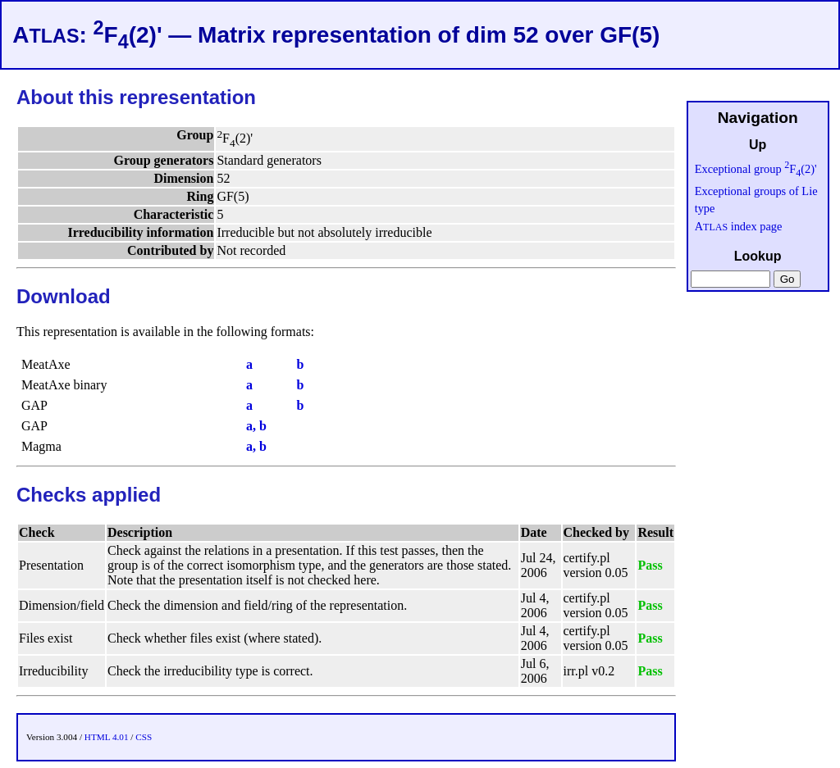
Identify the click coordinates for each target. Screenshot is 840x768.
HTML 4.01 (106, 737)
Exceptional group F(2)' (756, 168)
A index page (739, 226)
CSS (143, 737)
